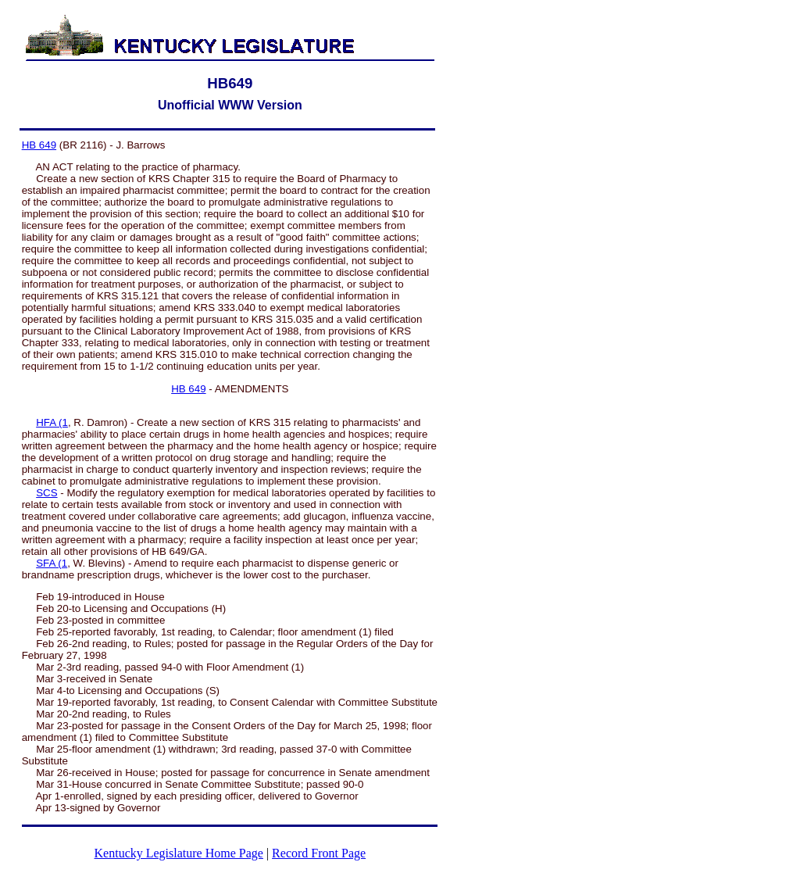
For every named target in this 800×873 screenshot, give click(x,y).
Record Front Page (319, 853)
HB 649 (39, 145)
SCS (46, 493)
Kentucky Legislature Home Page (179, 853)
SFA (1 (51, 563)
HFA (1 (52, 422)
